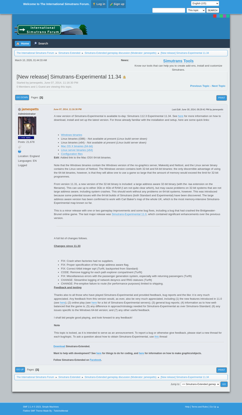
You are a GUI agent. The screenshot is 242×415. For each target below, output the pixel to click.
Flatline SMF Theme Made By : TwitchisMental (45, 411)
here (181, 116)
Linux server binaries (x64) (77, 150)
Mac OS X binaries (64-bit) (77, 146)
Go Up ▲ (214, 406)
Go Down (22, 97)
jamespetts (150, 53)
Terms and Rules (199, 406)
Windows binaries (71, 134)
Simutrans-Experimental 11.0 (129, 214)
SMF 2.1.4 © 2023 (32, 406)
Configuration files (72, 153)
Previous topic (200, 85)
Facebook (95, 360)
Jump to (175, 384)
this (157, 336)
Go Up (20, 369)
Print (221, 98)
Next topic (218, 85)
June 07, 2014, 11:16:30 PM (68, 109)
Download (59, 346)
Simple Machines (50, 406)
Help (187, 406)
